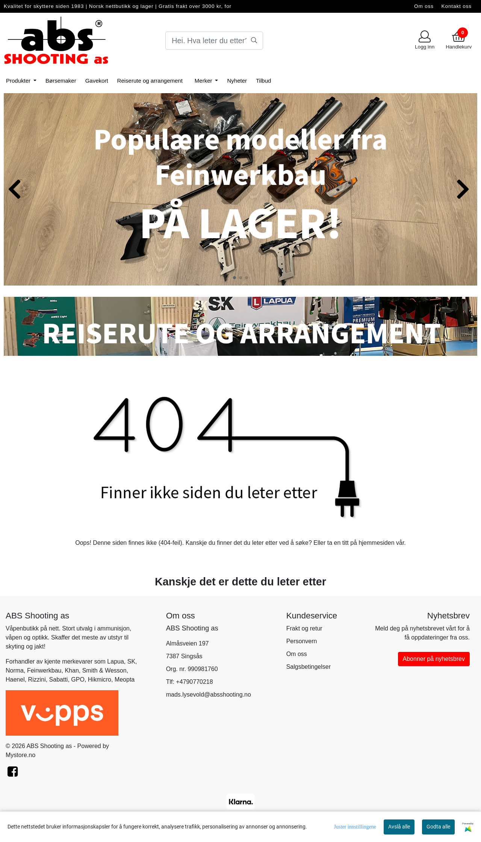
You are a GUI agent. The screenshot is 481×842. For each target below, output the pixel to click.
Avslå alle (399, 827)
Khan (72, 670)
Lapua (115, 661)
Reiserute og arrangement (150, 80)
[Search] (214, 41)
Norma (15, 670)
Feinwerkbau (44, 670)
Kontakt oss (457, 6)
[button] (234, 277)
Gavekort (96, 80)
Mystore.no (20, 755)
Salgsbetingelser (308, 667)
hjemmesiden (376, 543)
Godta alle (438, 827)
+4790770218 (194, 682)
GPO (78, 679)
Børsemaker (60, 80)
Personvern (301, 641)
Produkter (19, 80)
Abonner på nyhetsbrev (434, 659)
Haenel (15, 679)
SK (131, 661)
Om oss (424, 6)
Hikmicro (99, 679)
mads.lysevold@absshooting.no (208, 694)
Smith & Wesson (104, 670)
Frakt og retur (304, 628)
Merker (204, 80)
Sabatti (58, 679)
